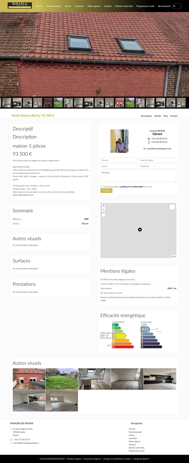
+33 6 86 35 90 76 (159, 142)
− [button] (104, 210)
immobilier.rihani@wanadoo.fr (26, 443)
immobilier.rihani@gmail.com (159, 148)
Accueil (20, 6)
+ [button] (104, 206)
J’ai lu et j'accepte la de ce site (127, 186)
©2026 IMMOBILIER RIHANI (52, 459)
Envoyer (106, 190)
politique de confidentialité (131, 186)
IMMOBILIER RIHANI (21, 423)
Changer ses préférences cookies (117, 459)
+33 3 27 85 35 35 (159, 138)
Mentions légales (74, 459)
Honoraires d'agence (92, 459)
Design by (141, 459)
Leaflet (174, 256)
